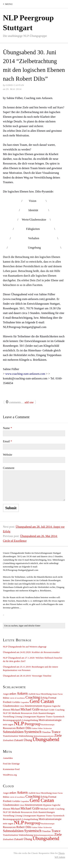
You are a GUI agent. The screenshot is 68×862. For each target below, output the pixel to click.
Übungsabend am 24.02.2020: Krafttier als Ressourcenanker (31, 652)
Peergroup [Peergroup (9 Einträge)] (32, 724)
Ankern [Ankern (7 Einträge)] (22, 693)
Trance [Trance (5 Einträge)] (55, 732)
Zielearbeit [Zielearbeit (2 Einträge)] (8, 740)
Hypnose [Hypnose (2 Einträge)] (47, 706)
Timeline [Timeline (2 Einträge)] (46, 732)
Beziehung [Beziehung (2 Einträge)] (46, 694)
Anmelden (8, 758)
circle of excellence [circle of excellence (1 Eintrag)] (17, 698)
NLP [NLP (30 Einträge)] (19, 723)
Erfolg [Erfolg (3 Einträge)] (44, 697)
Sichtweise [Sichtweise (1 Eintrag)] (47, 728)
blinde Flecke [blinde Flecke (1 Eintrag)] (57, 694)
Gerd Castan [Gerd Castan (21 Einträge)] (42, 701)
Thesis (61, 853)
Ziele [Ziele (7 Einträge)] (58, 735)
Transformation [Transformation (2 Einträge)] (10, 736)
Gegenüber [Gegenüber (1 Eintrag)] (25, 702)
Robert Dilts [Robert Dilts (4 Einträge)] (23, 728)
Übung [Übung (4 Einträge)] (28, 740)
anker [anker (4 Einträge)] (12, 693)
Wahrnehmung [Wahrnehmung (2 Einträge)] (26, 736)
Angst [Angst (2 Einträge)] (6, 694)
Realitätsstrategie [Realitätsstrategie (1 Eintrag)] (47, 725)
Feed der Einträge (11, 763)
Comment (8, 467)
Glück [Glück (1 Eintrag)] (22, 706)
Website (7, 454)
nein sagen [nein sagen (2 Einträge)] (8, 724)
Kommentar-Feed (11, 769)
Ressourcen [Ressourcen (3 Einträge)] (9, 728)
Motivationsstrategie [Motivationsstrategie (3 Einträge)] (50, 719)
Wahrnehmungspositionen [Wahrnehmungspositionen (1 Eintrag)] (44, 736)
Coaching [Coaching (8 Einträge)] (33, 697)
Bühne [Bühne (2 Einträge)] (6, 697)
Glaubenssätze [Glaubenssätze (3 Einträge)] (11, 705)
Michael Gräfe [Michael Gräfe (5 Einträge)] (30, 709)
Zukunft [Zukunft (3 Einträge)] (18, 740)
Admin (60, 857)
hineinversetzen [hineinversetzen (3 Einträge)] (33, 705)
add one (29, 402)
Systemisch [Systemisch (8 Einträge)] (32, 732)
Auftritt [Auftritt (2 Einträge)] (32, 694)
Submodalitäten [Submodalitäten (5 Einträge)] (13, 732)
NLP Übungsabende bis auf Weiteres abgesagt (24, 646)
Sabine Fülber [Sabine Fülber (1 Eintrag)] (37, 728)
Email (7, 441)
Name (7, 428)
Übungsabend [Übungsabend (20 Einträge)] (46, 739)
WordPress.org (10, 774)
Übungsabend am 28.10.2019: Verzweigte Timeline (27, 675)
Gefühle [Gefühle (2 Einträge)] (16, 702)
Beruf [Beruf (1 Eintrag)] (38, 694)
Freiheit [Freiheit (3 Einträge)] (7, 701)
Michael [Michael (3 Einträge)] (15, 709)
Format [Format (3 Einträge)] (52, 697)
